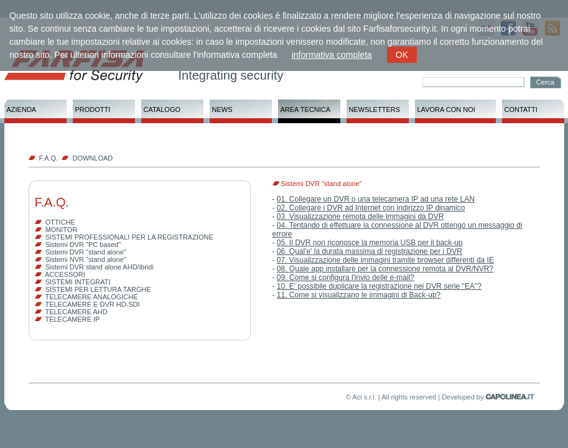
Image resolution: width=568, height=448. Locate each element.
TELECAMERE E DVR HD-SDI (92, 304)
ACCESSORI (65, 274)
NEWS (222, 109)
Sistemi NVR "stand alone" (85, 259)
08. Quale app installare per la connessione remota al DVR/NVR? (385, 268)
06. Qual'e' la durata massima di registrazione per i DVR (369, 251)
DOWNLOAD (92, 158)
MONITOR (61, 229)
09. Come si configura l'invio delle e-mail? (345, 277)
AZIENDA (22, 109)
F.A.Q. (48, 158)
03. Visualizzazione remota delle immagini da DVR (360, 216)
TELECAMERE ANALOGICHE (91, 297)
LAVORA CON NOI (446, 109)
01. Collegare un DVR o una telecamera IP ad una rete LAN (376, 199)
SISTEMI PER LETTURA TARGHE (98, 289)
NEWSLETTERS (375, 109)
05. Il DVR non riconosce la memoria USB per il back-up (370, 242)
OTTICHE (60, 222)
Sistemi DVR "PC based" (83, 244)
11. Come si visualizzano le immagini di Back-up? (358, 295)
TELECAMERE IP (72, 319)
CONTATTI (521, 109)
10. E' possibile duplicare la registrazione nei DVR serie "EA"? (379, 286)
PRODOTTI (93, 109)
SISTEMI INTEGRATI (78, 282)
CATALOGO (162, 109)
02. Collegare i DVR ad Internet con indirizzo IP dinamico (371, 207)
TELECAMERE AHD (76, 311)
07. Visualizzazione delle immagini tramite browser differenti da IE (385, 260)
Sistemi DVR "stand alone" (85, 252)
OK (402, 55)
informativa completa (332, 55)
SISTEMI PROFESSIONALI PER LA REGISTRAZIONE (129, 237)
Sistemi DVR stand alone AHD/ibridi (99, 267)
